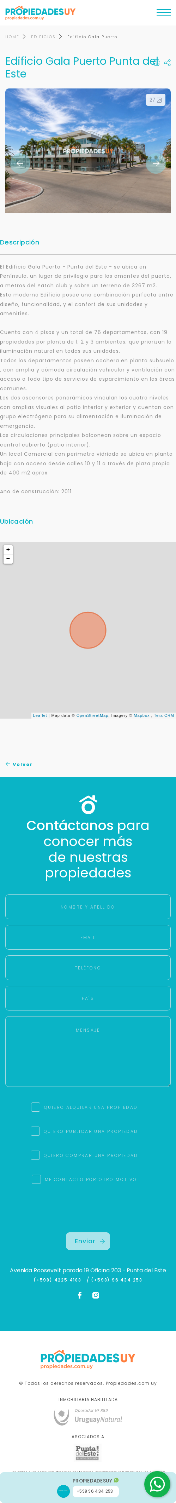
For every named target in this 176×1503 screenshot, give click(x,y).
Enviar (90, 1241)
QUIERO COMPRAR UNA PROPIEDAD (91, 1155)
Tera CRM (164, 716)
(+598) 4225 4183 (59, 1280)
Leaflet (40, 716)
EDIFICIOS (43, 37)
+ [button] (8, 550)
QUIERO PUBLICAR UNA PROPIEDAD (91, 1131)
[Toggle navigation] (164, 14)
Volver (19, 764)
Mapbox (142, 716)
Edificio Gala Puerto (92, 37)
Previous (20, 163)
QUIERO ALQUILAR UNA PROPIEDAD (91, 1107)
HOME (12, 37)
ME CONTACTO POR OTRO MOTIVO (91, 1179)
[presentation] (88, 1218)
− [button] (8, 559)
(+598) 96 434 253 (116, 1280)
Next (156, 163)
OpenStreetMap (93, 716)
